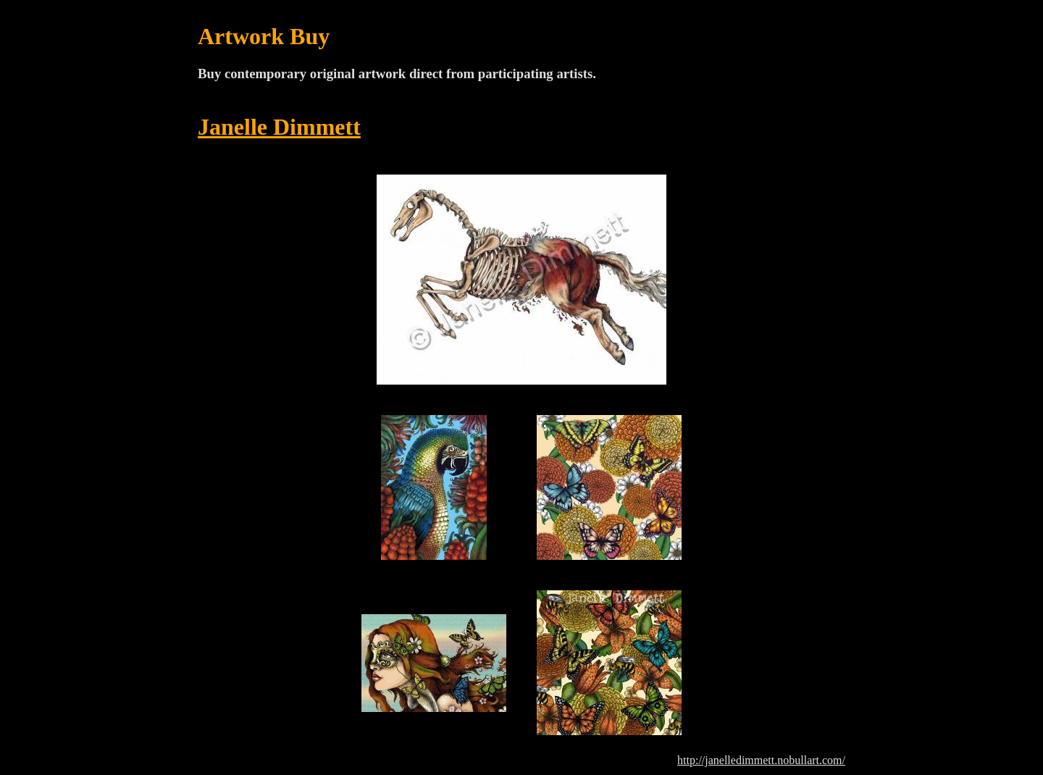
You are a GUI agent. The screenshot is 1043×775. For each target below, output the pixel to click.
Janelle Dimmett (279, 127)
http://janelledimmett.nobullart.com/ (761, 760)
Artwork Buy (264, 36)
